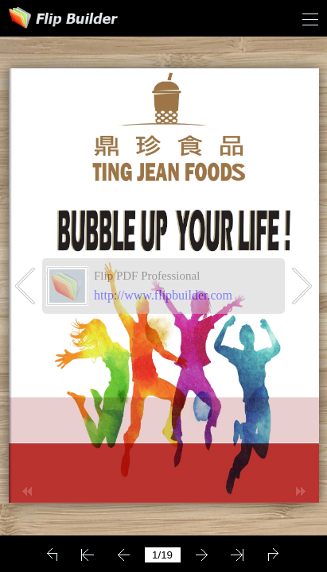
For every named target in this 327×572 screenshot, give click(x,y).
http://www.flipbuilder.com (163, 295)
